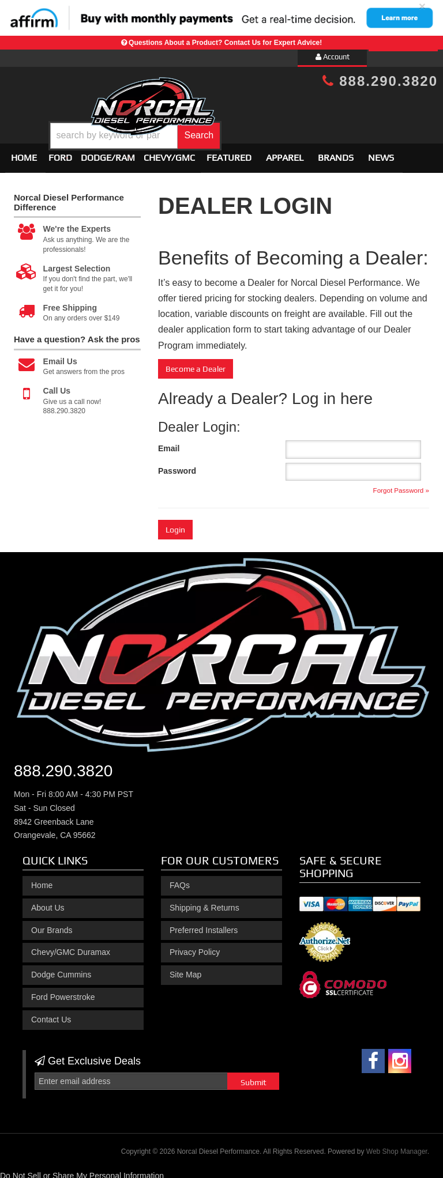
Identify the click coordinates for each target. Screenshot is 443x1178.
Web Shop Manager (396, 1147)
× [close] (422, 6)
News (381, 153)
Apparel (284, 153)
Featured (229, 153)
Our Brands (52, 925)
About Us (48, 902)
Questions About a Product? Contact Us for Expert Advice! (225, 43)
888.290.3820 (380, 81)
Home (24, 153)
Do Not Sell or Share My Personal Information (82, 1170)
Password (177, 465)
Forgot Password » (401, 485)
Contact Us (51, 1014)
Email (168, 443)
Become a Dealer (196, 363)
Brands (336, 153)
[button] (239, 127)
